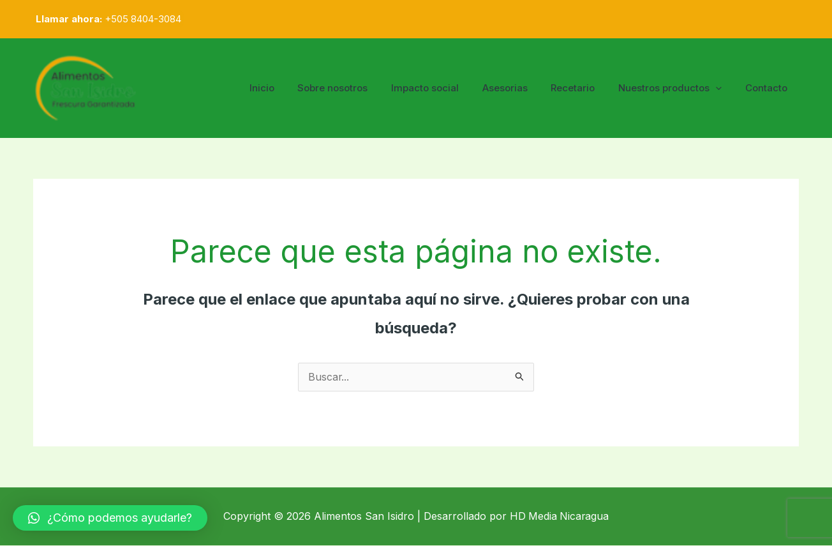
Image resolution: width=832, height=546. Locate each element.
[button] (110, 518)
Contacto (768, 88)
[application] (722, 88)
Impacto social (444, 88)
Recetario (583, 88)
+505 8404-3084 (143, 19)
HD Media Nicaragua (559, 516)
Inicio (289, 88)
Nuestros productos (676, 88)
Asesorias (519, 88)
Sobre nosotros (356, 88)
